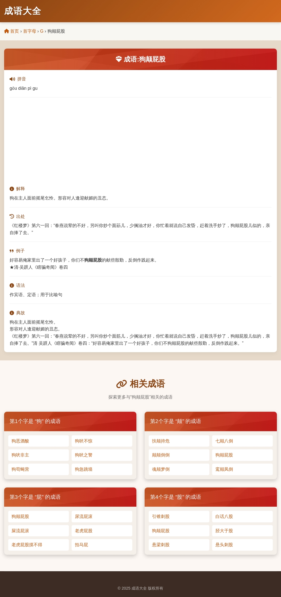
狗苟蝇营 (20, 469)
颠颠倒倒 (161, 455)
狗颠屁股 (224, 455)
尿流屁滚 (83, 516)
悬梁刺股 (161, 544)
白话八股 (224, 516)
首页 (11, 31)
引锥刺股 (161, 516)
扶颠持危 (161, 441)
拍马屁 (81, 544)
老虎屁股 (83, 530)
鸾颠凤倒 (224, 469)
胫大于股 (224, 530)
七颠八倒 (224, 441)
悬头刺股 (224, 544)
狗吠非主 (20, 455)
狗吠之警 (83, 455)
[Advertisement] (140, 141)
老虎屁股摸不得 (27, 544)
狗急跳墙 (83, 469)
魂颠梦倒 (161, 469)
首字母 (29, 31)
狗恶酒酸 (20, 441)
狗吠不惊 (83, 441)
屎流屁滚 (20, 530)
